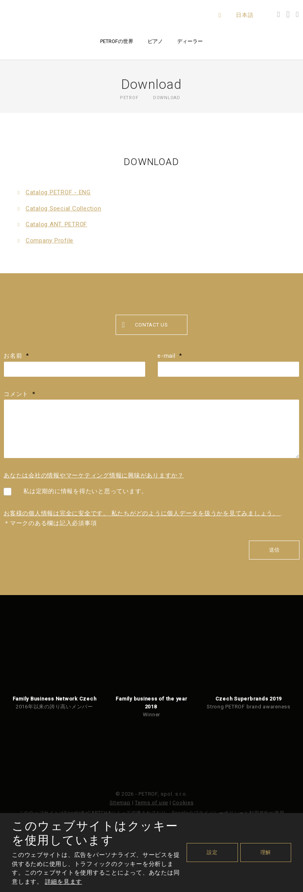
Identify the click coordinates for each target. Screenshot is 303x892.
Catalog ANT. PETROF (56, 224)
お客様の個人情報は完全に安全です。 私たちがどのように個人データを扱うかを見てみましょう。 (142, 513)
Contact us (145, 325)
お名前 (16, 355)
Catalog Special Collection (63, 208)
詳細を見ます (63, 881)
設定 (212, 852)
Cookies (182, 803)
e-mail (169, 355)
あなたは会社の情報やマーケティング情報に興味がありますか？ (94, 475)
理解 (265, 852)
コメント (19, 394)
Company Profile (49, 240)
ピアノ (155, 41)
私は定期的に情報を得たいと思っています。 (85, 491)
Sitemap (120, 803)
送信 (274, 550)
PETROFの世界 (116, 41)
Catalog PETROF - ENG (58, 192)
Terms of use (151, 803)
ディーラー (190, 41)
